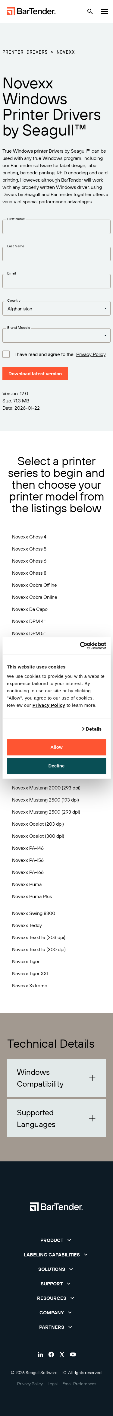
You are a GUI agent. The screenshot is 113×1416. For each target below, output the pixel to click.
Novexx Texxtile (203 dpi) (38, 937)
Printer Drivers (25, 52)
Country (13, 300)
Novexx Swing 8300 (33, 913)
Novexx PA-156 (28, 860)
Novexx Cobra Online (34, 597)
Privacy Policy (49, 705)
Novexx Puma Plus (32, 896)
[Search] (90, 11)
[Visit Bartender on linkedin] (40, 1354)
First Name (16, 219)
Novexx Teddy (27, 925)
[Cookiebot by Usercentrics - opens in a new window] (80, 645)
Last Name (15, 246)
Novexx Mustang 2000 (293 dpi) (46, 788)
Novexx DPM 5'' (29, 633)
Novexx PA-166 (28, 872)
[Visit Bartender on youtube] (73, 1354)
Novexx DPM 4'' (29, 621)
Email (11, 273)
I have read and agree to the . (60, 354)
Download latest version (35, 373)
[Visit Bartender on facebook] (51, 1354)
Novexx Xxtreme (29, 986)
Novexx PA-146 (28, 848)
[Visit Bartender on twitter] (62, 1354)
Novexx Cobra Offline (34, 585)
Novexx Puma (27, 884)
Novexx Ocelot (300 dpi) (38, 836)
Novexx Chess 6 (29, 561)
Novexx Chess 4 (29, 537)
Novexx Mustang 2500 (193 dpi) (45, 800)
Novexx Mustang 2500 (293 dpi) (46, 812)
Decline (56, 765)
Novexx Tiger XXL (30, 973)
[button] (56, 1078)
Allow (56, 747)
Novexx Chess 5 (29, 549)
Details (94, 729)
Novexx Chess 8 (29, 573)
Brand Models (18, 327)
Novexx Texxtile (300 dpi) (39, 949)
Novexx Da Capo (30, 609)
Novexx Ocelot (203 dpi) (38, 824)
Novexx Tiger (25, 961)
